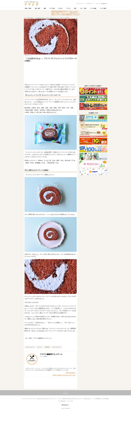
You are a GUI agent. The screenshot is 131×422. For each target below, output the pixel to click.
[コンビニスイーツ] (30, 347)
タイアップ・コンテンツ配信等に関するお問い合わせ (64, 398)
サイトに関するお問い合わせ (41, 398)
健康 (45, 8)
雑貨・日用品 (28, 8)
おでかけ (60, 8)
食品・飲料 (37, 8)
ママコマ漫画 (103, 8)
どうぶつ (68, 8)
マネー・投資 (83, 8)
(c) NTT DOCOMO (65, 408)
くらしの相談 (93, 8)
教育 (75, 8)
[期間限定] (47, 347)
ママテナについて (27, 398)
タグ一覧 (70, 401)
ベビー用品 (52, 8)
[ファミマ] (39, 347)
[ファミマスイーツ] (56, 347)
